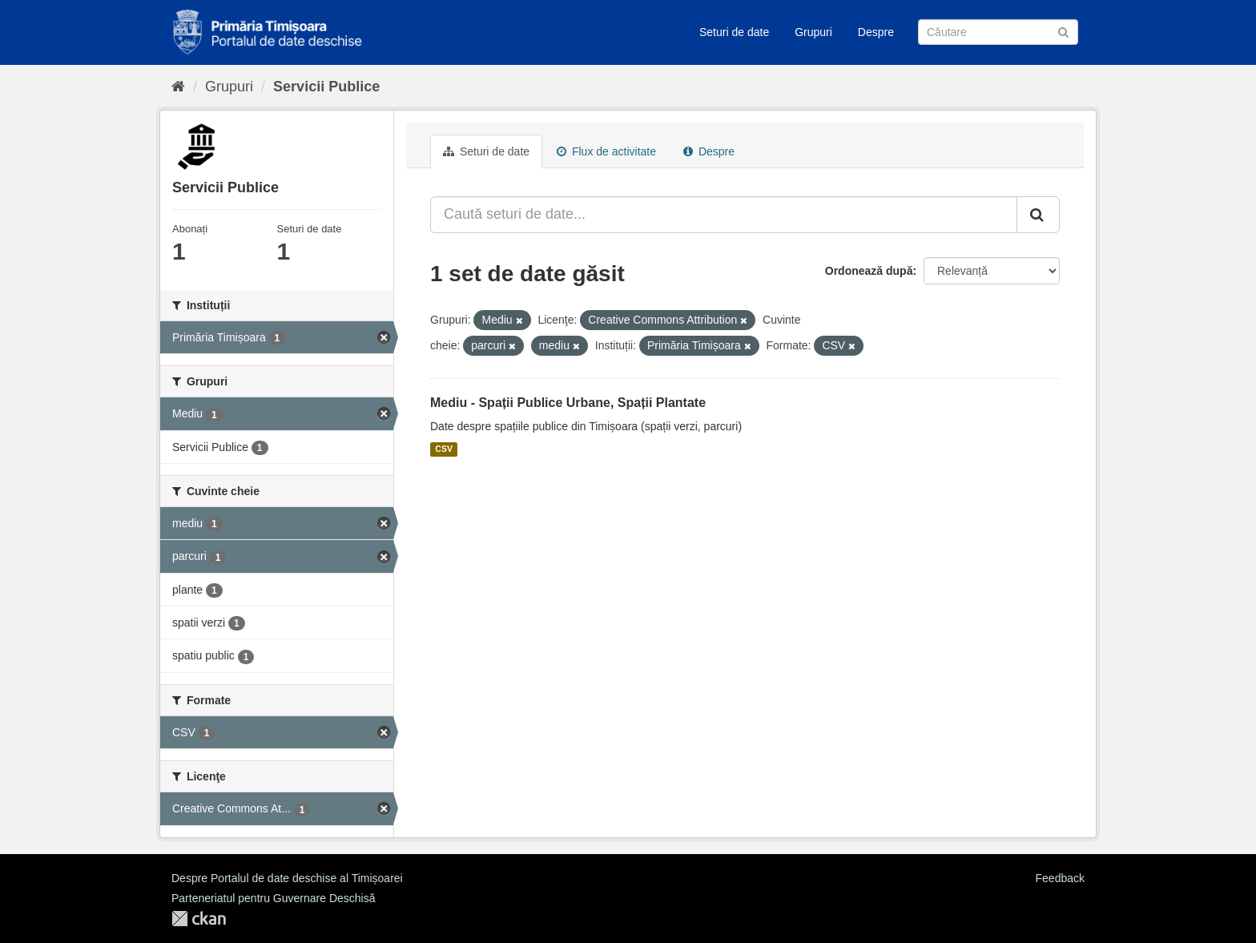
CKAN (198, 918)
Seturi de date (734, 32)
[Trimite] (1063, 31)
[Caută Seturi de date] (998, 32)
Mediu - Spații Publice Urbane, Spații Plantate (568, 402)
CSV (444, 449)
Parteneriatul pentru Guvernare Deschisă (273, 898)
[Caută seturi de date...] (723, 214)
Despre (876, 32)
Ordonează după (869, 270)
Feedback (1060, 878)
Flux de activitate (606, 151)
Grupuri (813, 32)
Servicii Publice (326, 87)
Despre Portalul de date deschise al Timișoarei (287, 878)
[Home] (178, 87)
